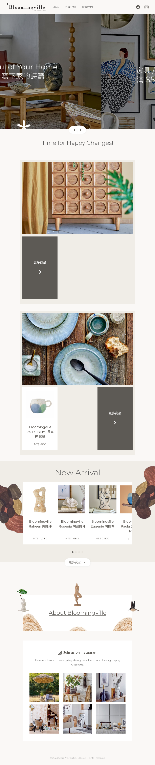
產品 (56, 7)
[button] (73, 130)
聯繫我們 (87, 7)
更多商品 (77, 562)
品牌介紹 (70, 7)
